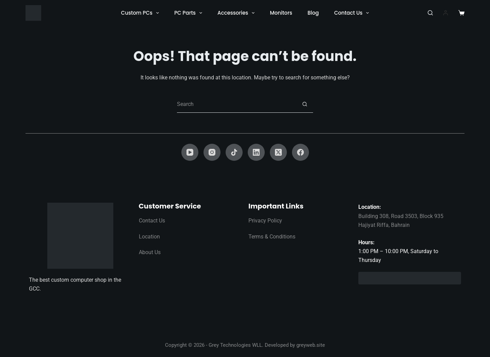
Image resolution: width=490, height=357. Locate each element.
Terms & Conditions (271, 236)
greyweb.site (310, 345)
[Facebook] (300, 152)
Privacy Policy (265, 220)
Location (149, 236)
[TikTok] (234, 152)
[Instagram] (211, 152)
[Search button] (304, 104)
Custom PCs (141, 13)
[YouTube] (189, 152)
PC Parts (189, 13)
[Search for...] (236, 104)
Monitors (281, 12)
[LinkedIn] (256, 152)
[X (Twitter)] (278, 152)
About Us (150, 252)
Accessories (237, 13)
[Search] (430, 12)
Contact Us (353, 13)
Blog (313, 12)
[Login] (445, 12)
